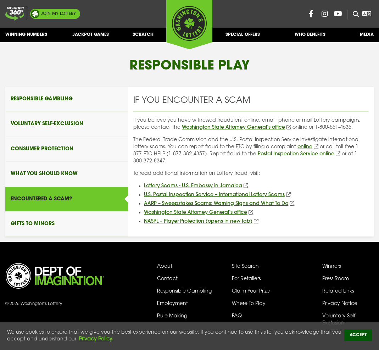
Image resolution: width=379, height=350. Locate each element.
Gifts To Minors (33, 224)
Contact (167, 279)
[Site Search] (353, 15)
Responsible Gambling (42, 99)
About (164, 266)
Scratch (143, 37)
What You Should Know (44, 174)
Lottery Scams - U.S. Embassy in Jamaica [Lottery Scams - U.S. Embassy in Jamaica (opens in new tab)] (193, 186)
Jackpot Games (90, 37)
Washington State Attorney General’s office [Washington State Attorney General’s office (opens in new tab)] (233, 127)
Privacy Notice (339, 303)
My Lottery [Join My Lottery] (58, 14)
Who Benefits (310, 37)
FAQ (237, 316)
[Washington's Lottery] (189, 24)
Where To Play (249, 303)
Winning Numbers (26, 37)
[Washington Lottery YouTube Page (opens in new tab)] (338, 14)
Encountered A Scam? (41, 199)
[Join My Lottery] (14, 14)
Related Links (338, 291)
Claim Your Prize (251, 291)
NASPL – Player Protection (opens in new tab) (198, 221)
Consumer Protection (42, 149)
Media (367, 37)
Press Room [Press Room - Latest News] (335, 279)
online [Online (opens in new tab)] (304, 147)
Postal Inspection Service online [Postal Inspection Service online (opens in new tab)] (296, 154)
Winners (331, 266)
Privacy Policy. (95, 339)
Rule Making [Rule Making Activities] (172, 316)
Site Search (245, 266)
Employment (172, 303)
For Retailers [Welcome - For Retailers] (246, 279)
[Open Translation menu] (367, 14)
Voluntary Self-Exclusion (47, 124)
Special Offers (242, 37)
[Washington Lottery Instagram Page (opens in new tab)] (324, 14)
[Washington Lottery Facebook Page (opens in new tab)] (311, 14)
